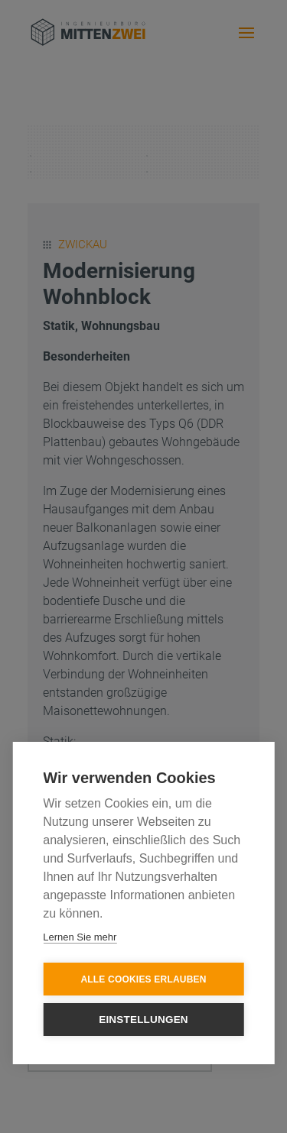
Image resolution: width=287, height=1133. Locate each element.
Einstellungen (143, 1019)
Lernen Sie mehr (79, 937)
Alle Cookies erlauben (143, 979)
